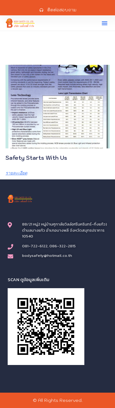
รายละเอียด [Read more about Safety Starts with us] (16, 173)
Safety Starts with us (36, 157)
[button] (104, 23)
